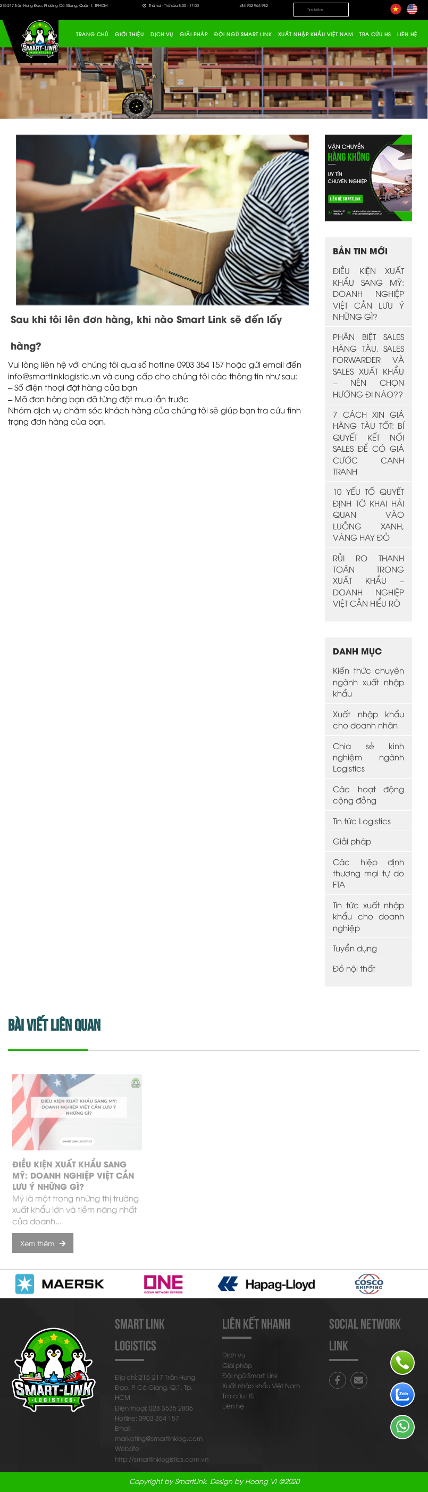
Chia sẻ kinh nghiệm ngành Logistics (368, 757)
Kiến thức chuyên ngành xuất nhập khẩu (368, 681)
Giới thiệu (129, 34)
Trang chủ (92, 34)
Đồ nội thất (354, 968)
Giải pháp (194, 34)
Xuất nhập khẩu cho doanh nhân (368, 719)
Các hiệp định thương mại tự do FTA (368, 873)
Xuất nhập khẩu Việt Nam (315, 34)
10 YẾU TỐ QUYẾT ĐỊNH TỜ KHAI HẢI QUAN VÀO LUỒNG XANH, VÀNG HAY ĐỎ (368, 514)
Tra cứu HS (375, 34)
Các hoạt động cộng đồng (368, 794)
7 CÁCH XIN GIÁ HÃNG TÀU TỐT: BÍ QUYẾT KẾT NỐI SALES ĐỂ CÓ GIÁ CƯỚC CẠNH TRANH (368, 442)
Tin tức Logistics (362, 820)
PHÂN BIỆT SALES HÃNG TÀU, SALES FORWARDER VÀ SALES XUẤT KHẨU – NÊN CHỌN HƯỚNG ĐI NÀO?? (368, 365)
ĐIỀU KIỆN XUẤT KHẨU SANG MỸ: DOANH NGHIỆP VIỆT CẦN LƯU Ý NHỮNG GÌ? (368, 293)
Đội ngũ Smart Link (243, 34)
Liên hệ (407, 34)
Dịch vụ (161, 34)
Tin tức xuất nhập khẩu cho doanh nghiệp (368, 916)
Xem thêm (46, 1243)
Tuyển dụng (355, 947)
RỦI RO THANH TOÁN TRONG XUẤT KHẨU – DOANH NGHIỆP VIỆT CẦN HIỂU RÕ (368, 580)
